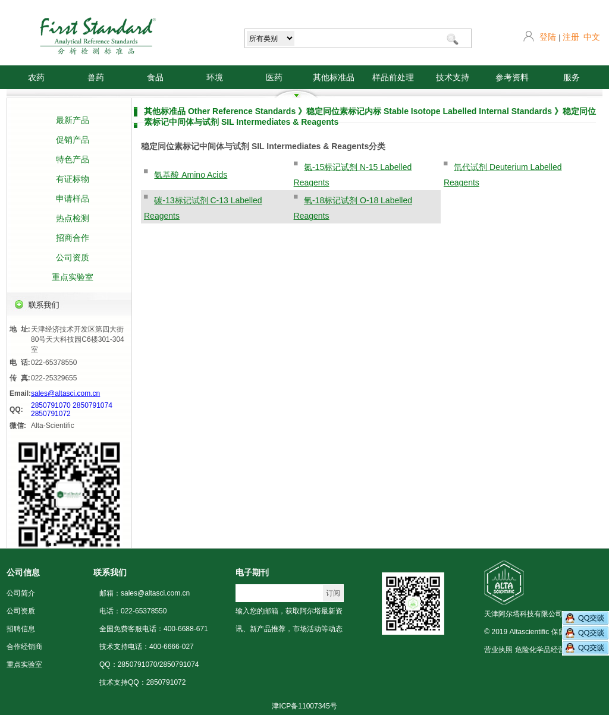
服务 (571, 77)
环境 (214, 77)
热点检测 (72, 218)
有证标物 (72, 179)
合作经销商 (24, 646)
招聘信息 (21, 629)
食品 (155, 77)
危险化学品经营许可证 (550, 649)
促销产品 (72, 139)
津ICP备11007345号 (304, 706)
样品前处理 (393, 77)
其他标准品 (333, 77)
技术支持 (452, 77)
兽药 (95, 77)
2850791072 (51, 414)
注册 (571, 37)
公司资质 (72, 257)
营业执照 (498, 649)
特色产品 (72, 159)
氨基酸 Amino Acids (190, 174)
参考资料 (512, 77)
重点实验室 (72, 277)
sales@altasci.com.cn (65, 393)
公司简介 (21, 593)
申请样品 (72, 198)
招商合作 (72, 237)
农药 (36, 77)
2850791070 (51, 405)
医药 (274, 77)
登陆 (547, 37)
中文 (591, 37)
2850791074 (92, 405)
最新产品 (72, 120)
